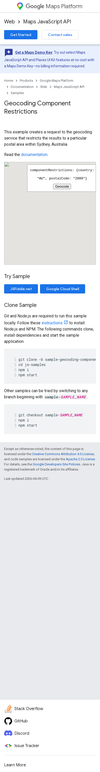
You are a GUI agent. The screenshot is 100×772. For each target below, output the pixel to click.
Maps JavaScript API (47, 22)
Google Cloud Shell (62, 289)
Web (9, 22)
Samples (17, 93)
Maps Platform (54, 6)
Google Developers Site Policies (56, 464)
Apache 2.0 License (80, 459)
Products (26, 80)
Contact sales (60, 34)
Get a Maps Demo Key (33, 52)
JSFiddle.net (21, 289)
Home (8, 80)
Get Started (20, 34)
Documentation (22, 87)
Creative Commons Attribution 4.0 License (63, 454)
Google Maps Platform (56, 80)
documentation (34, 154)
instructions (52, 322)
